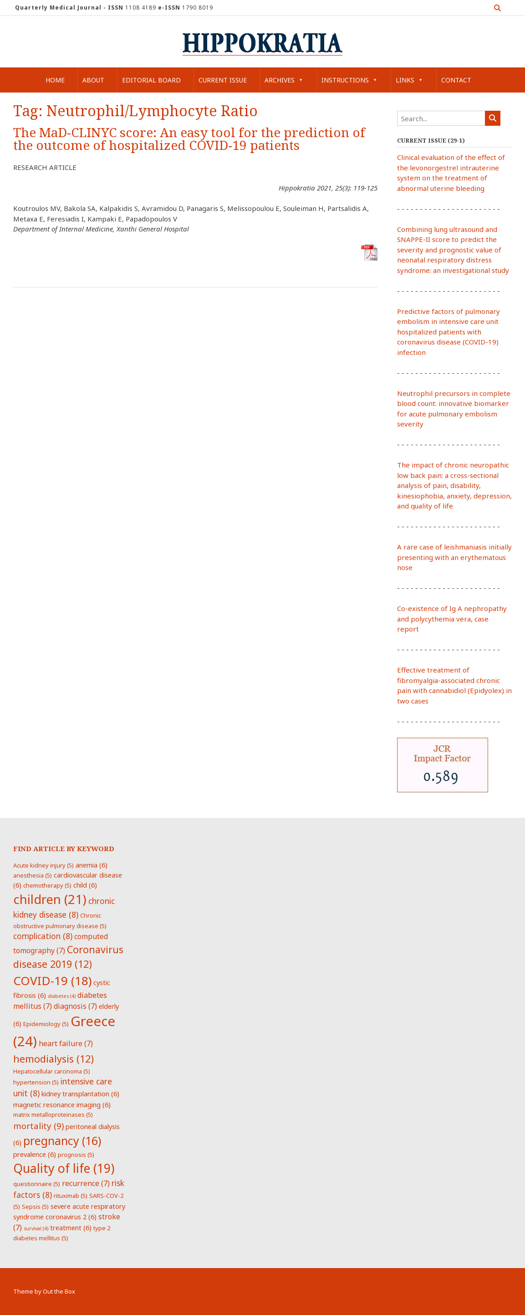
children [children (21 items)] (50, 899)
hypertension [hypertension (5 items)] (36, 1082)
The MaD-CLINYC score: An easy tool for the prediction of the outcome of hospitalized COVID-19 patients (189, 139)
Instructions (349, 79)
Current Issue (223, 80)
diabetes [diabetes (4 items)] (62, 996)
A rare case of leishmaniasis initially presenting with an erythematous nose (454, 557)
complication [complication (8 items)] (42, 935)
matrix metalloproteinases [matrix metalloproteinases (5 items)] (53, 1114)
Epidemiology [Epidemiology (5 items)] (46, 1024)
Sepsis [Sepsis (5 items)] (35, 1206)
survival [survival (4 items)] (36, 1228)
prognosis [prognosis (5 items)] (76, 1155)
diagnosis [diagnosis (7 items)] (75, 1006)
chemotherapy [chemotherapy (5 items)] (47, 885)
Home (55, 80)
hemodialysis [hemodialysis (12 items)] (53, 1058)
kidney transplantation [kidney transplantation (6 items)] (80, 1093)
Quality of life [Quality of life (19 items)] (63, 1168)
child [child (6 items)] (85, 884)
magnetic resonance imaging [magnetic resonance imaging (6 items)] (62, 1104)
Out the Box (59, 1291)
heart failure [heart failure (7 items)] (66, 1043)
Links (409, 79)
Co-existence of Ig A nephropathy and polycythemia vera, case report (452, 618)
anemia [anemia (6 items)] (91, 864)
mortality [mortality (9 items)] (38, 1125)
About (93, 80)
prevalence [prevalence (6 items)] (34, 1154)
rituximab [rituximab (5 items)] (70, 1196)
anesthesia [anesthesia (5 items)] (32, 875)
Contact (456, 80)
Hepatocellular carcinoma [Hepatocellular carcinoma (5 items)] (51, 1071)
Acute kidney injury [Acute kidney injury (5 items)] (43, 865)
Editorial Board (151, 80)
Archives (284, 79)
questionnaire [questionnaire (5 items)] (36, 1184)
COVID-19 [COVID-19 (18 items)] (52, 980)
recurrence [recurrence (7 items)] (86, 1183)
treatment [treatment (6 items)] (71, 1227)
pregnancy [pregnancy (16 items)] (62, 1140)
